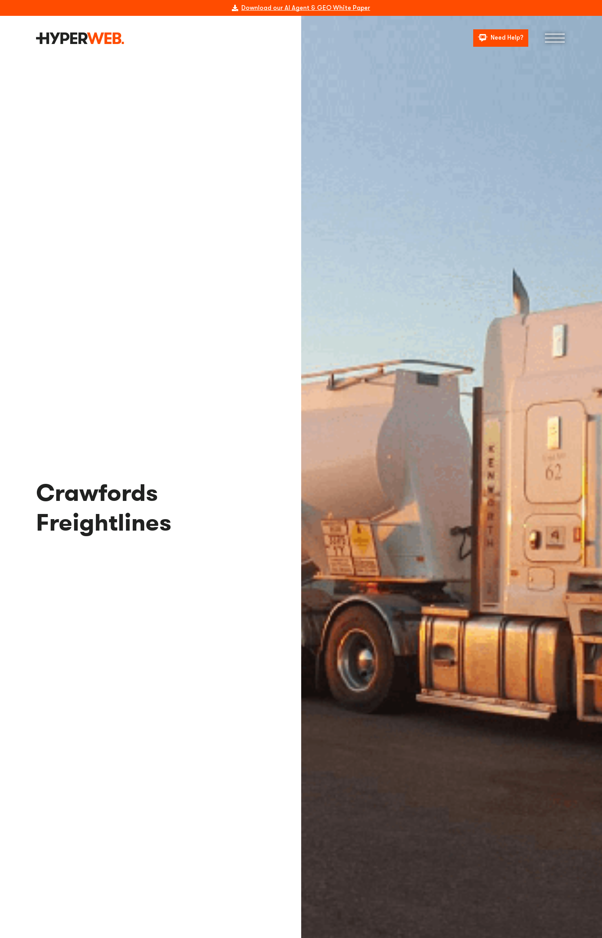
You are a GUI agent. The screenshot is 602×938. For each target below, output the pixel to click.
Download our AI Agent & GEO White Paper (305, 8)
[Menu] (555, 38)
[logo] (80, 38)
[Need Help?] (500, 38)
